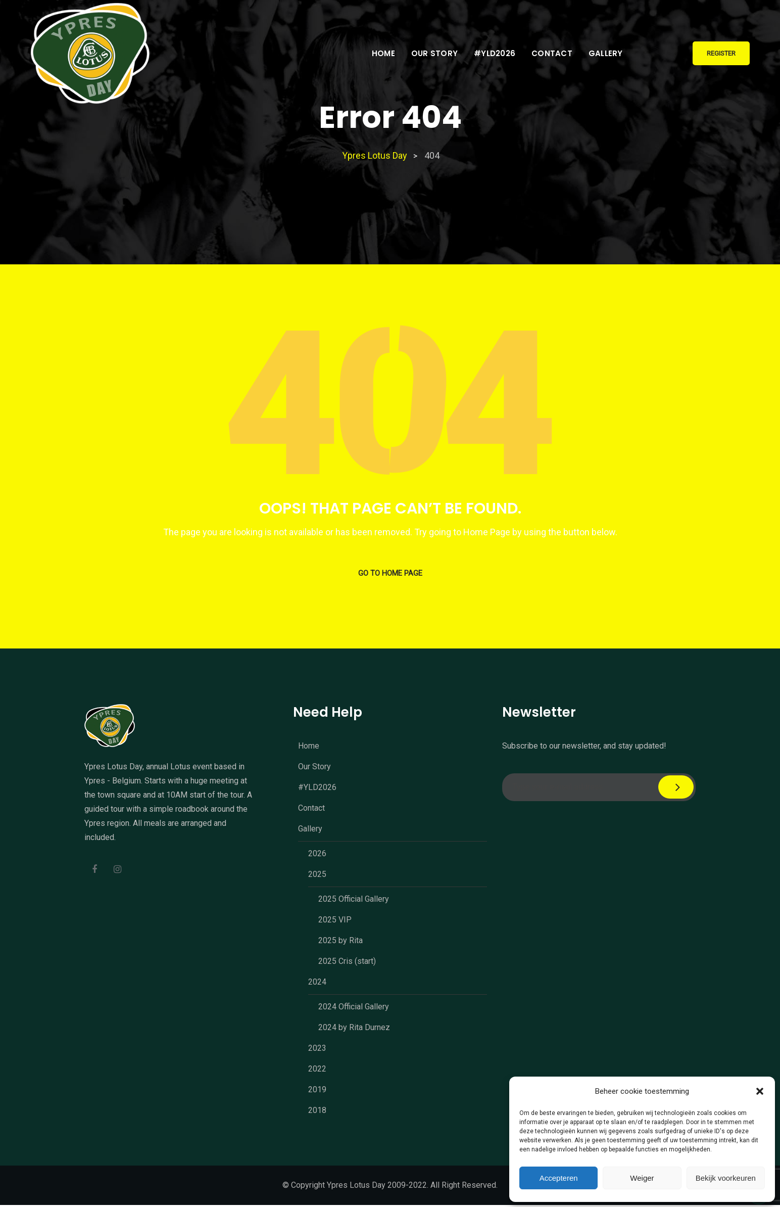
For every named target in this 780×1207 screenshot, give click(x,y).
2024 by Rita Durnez (354, 1029)
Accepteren (559, 1178)
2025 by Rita (340, 942)
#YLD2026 (494, 53)
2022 (317, 1071)
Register (721, 53)
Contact (551, 53)
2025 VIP (335, 921)
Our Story (434, 53)
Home (383, 53)
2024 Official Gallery (353, 1008)
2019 (317, 1091)
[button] (760, 1091)
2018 (317, 1112)
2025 (317, 876)
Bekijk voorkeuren (726, 1178)
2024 (317, 984)
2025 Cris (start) (347, 963)
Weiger (642, 1178)
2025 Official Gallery (353, 901)
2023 (317, 1050)
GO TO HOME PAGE (390, 574)
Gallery (606, 53)
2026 (317, 855)
